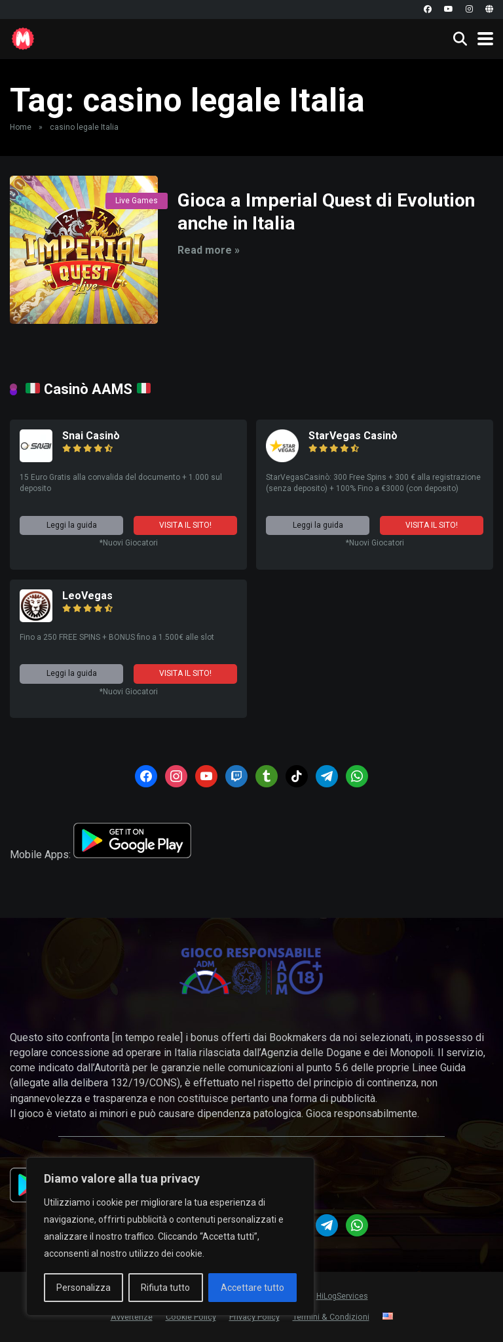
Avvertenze (132, 1317)
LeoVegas (87, 595)
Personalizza (83, 1287)
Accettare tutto (252, 1287)
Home (20, 127)
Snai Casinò (91, 435)
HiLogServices (342, 1296)
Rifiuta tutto (165, 1287)
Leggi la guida (72, 525)
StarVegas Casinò (353, 435)
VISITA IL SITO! (185, 525)
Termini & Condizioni (331, 1317)
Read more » (208, 250)
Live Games (136, 200)
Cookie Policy (191, 1317)
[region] (170, 1236)
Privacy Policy (254, 1317)
